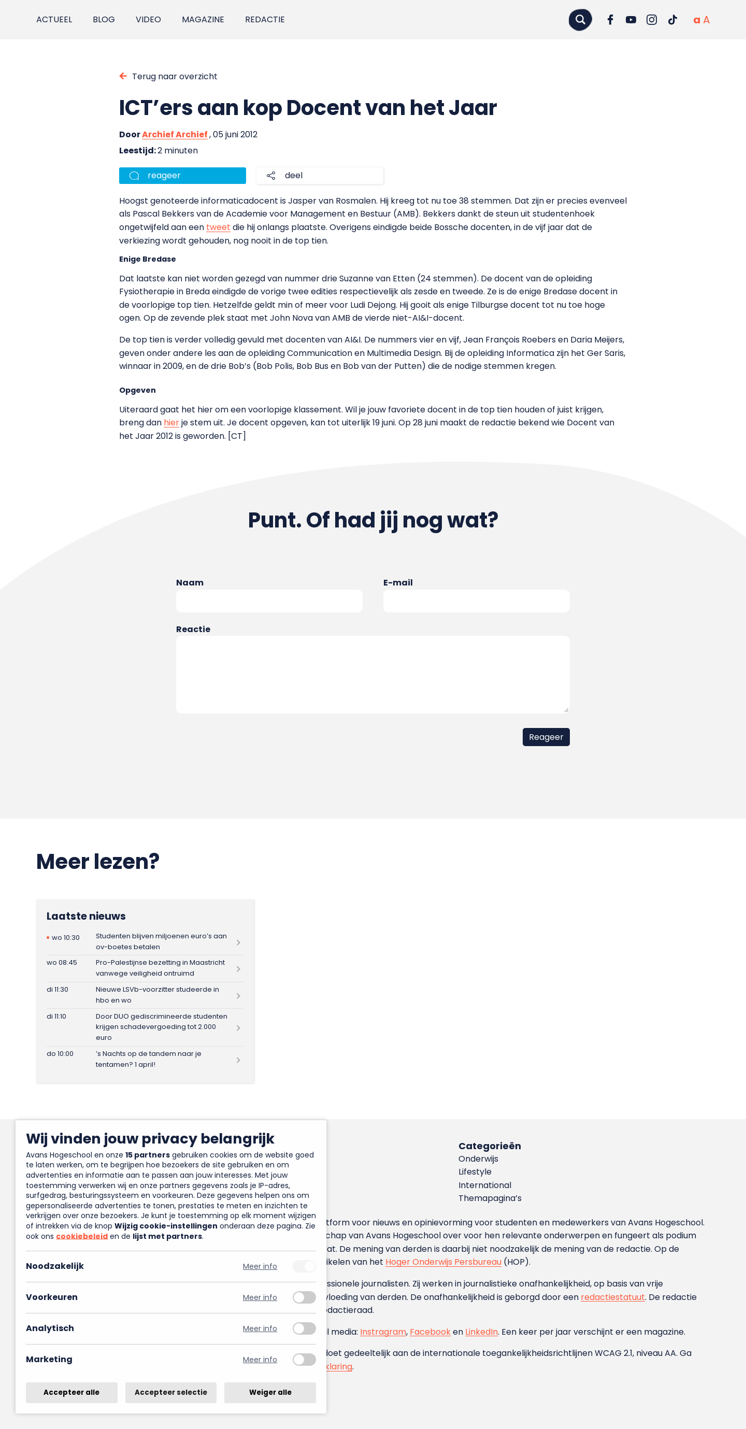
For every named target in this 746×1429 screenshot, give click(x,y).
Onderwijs (478, 1159)
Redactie (265, 19)
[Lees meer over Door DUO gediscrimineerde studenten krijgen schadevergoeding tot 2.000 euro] (145, 1027)
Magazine (203, 19)
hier (171, 422)
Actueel (54, 19)
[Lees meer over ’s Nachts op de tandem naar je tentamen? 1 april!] (145, 1060)
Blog (104, 19)
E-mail (398, 583)
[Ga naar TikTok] (672, 19)
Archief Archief (175, 134)
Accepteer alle (71, 1392)
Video (148, 19)
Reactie (193, 629)
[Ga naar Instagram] (651, 19)
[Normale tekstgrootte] (696, 19)
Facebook (430, 1332)
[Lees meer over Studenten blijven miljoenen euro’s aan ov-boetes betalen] (145, 941)
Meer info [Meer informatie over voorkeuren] (260, 1298)
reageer (164, 175)
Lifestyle (475, 1172)
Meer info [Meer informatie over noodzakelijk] (260, 1266)
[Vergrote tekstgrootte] (706, 19)
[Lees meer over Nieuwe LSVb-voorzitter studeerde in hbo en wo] (145, 995)
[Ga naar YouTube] (631, 19)
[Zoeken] (580, 19)
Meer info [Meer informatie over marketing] (260, 1360)
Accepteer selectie (171, 1392)
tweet (218, 227)
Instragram (383, 1332)
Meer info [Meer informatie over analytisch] (260, 1329)
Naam (190, 583)
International (484, 1185)
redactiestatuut (613, 1297)
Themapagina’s (490, 1198)
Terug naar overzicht (175, 76)
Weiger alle (270, 1392)
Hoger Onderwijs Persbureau (443, 1262)
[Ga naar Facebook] (610, 19)
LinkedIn (481, 1332)
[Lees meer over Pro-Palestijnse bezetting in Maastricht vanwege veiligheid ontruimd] (145, 968)
